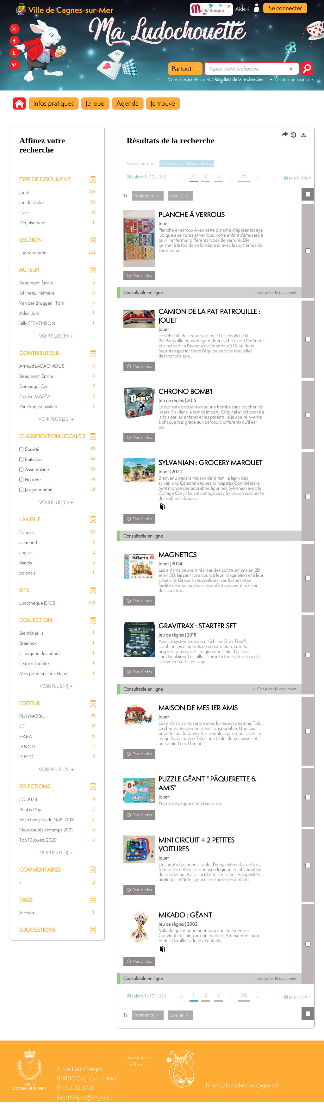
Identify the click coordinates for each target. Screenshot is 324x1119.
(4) (57, 686)
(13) (57, 502)
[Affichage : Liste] (180, 196)
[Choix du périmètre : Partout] (185, 68)
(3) (57, 852)
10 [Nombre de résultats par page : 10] (287, 178)
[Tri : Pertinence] (148, 196)
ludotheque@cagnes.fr (85, 1114)
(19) (57, 336)
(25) (57, 769)
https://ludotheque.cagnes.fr (242, 1102)
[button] (53, 103)
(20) (57, 419)
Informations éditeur (137, 1078)
